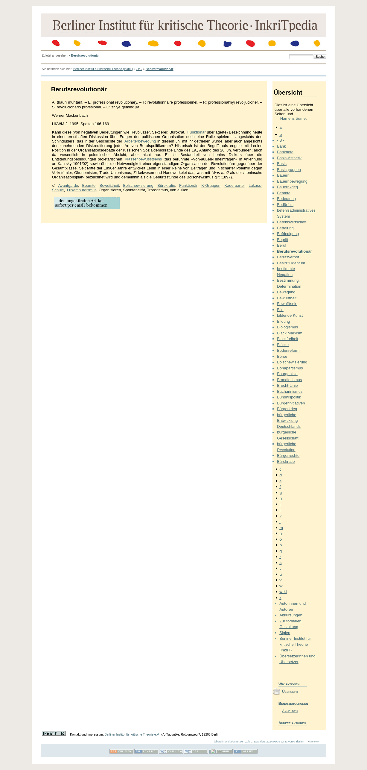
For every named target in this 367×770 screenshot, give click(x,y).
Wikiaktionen (289, 684)
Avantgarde (68, 185)
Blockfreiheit (287, 339)
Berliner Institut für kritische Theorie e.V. (132, 734)
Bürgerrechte (288, 455)
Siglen (284, 632)
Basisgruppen (289, 169)
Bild (280, 309)
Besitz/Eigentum (291, 263)
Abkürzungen (290, 615)
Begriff (282, 239)
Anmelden (290, 711)
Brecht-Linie (287, 385)
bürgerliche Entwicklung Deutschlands (289, 421)
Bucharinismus (289, 391)
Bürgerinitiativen (291, 403)
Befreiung (285, 228)
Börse (282, 356)
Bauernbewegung (292, 181)
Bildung (283, 321)
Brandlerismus (289, 380)
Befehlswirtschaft (291, 222)
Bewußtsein (287, 303)
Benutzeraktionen (292, 703)
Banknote (285, 152)
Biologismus (287, 327)
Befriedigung (288, 233)
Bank (281, 146)
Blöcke (283, 344)
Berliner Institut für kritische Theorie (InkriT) (103, 69)
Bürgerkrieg (287, 409)
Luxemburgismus (82, 190)
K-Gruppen (210, 185)
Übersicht (290, 691)
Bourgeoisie (287, 374)
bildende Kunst (290, 315)
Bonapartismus (290, 368)
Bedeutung (286, 198)
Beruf (281, 245)
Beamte (89, 185)
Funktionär (196, 132)
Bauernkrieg (287, 187)
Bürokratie (166, 185)
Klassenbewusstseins (143, 159)
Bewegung (286, 292)
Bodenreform (288, 350)
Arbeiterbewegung (140, 141)
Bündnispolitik (289, 397)
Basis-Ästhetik (289, 158)
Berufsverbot (288, 257)
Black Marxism (289, 333)
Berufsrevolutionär (85, 55)
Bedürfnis (285, 204)
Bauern (283, 175)
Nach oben (313, 741)
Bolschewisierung (138, 185)
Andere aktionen (292, 723)
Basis (282, 163)
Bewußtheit (109, 185)
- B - (139, 69)
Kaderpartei (234, 185)
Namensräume (293, 118)
